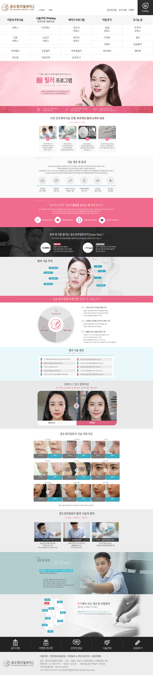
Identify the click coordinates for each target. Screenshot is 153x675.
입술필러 (137, 44)
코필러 (107, 44)
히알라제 (46, 57)
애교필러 (107, 51)
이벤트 (131, 10)
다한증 (107, 37)
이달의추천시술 (15, 19)
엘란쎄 (138, 51)
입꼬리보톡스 (76, 29)
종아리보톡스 (76, 39)
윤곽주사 (76, 57)
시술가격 (46, 19)
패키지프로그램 (76, 19)
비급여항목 (96, 656)
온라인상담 (112, 10)
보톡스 (15, 27)
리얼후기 (107, 19)
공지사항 (123, 10)
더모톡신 (46, 27)
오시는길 (137, 19)
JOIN (50, 10)
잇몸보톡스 (15, 39)
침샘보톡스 (107, 29)
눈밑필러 (46, 51)
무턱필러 (15, 51)
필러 (138, 37)
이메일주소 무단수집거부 (78, 656)
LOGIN (41, 10)
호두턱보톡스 (138, 29)
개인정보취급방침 (57, 656)
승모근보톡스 (46, 39)
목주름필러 (76, 51)
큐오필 (15, 57)
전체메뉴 (145, 11)
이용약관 (44, 656)
